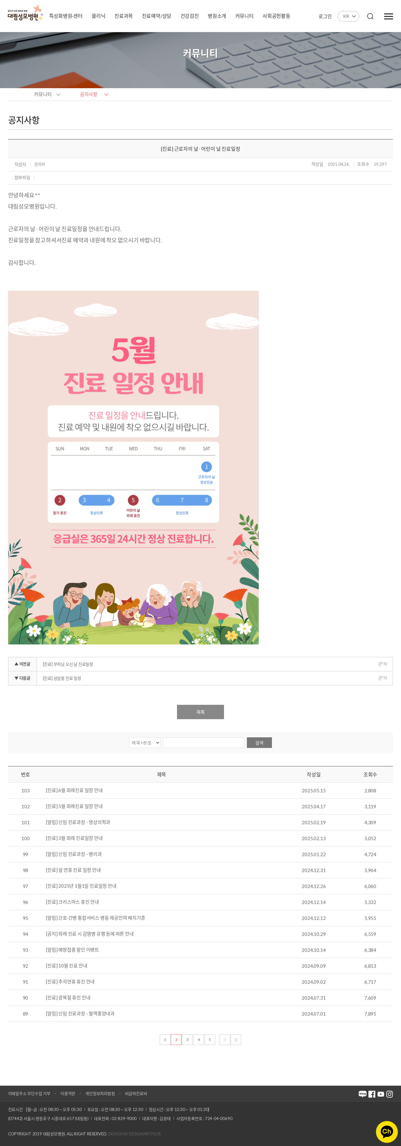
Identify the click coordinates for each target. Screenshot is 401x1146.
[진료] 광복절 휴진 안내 (68, 997)
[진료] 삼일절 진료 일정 (62, 678)
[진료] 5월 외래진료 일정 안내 (74, 806)
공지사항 (88, 94)
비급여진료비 (136, 1093)
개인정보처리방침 (100, 1093)
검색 (259, 742)
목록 (200, 712)
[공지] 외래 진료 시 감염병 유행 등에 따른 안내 (89, 933)
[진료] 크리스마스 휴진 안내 (72, 902)
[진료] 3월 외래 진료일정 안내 (74, 838)
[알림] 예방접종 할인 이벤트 (72, 949)
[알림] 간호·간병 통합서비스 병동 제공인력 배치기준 (95, 918)
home (14, 93)
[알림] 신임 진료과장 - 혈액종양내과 (80, 1013)
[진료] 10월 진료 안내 (66, 965)
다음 (225, 1039)
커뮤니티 (43, 94)
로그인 (325, 16)
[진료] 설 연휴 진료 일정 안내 (73, 870)
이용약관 (67, 1093)
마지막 (236, 1039)
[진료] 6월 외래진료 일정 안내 (74, 790)
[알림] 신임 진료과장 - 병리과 (74, 854)
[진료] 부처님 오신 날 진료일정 (68, 664)
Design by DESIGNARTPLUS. (134, 1133)
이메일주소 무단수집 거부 (29, 1093)
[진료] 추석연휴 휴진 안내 (70, 981)
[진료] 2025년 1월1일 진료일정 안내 (81, 886)
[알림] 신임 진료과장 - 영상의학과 (78, 822)
